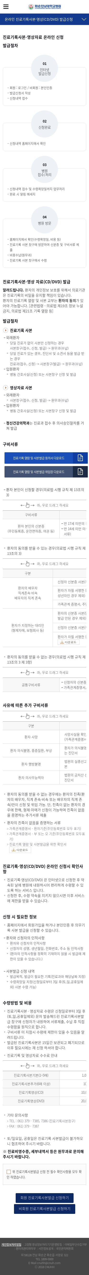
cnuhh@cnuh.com (49, 1263)
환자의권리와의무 (26, 1248)
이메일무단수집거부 (76, 1244)
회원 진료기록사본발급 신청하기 (44, 1197)
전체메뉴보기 (6, 6)
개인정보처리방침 (11, 1244)
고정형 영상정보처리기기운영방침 (43, 1244)
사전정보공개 (45, 1248)
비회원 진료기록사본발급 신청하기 (44, 1208)
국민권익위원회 (64, 1248)
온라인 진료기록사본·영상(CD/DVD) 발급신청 (39, 19)
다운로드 (70, 642)
